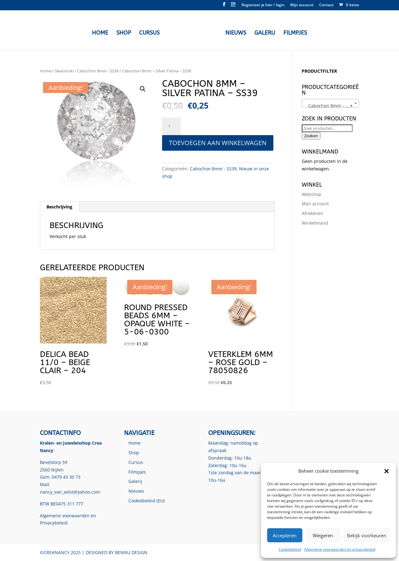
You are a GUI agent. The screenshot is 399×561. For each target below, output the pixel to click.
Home (102, 32)
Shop (125, 32)
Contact (326, 5)
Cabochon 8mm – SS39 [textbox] (330, 105)
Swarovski (64, 71)
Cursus (151, 32)
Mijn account (302, 5)
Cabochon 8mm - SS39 (97, 71)
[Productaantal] (171, 126)
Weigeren (323, 535)
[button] (386, 471)
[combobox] (330, 103)
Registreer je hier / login (263, 5)
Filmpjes (293, 32)
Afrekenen (312, 213)
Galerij (263, 32)
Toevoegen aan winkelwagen (218, 143)
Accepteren (284, 535)
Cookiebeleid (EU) (146, 501)
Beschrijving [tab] (59, 207)
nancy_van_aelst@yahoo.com (70, 492)
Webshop (311, 194)
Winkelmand (315, 223)
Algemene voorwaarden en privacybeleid (339, 549)
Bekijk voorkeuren (366, 535)
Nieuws (234, 32)
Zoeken (311, 136)
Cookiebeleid (290, 549)
